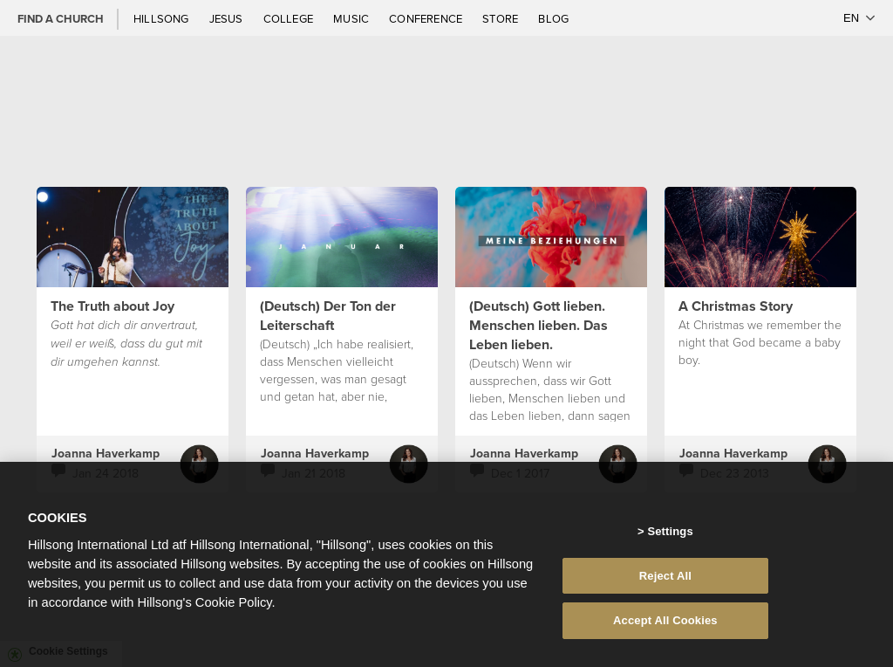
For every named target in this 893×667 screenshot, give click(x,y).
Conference (427, 18)
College (289, 18)
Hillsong (162, 18)
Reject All (665, 582)
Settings (669, 538)
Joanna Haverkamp (105, 453)
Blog (553, 18)
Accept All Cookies (665, 628)
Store (501, 18)
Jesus (227, 18)
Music (352, 18)
